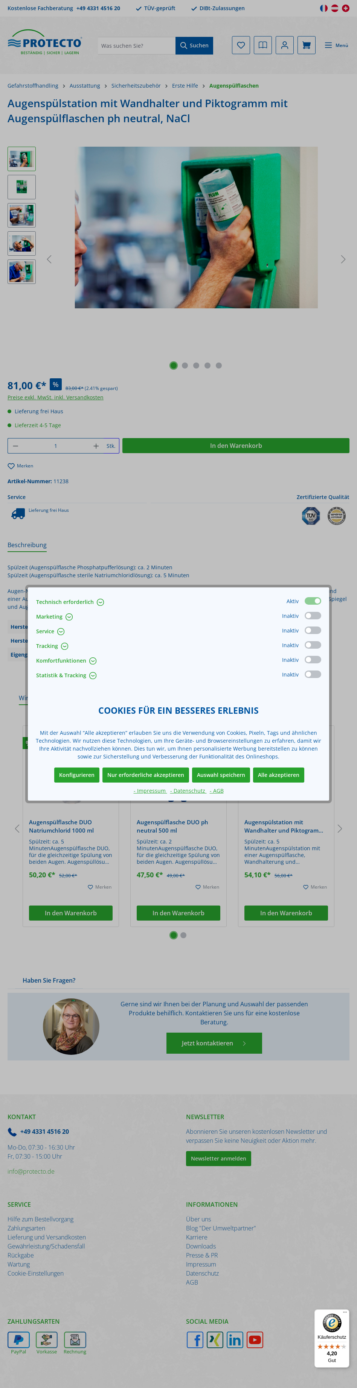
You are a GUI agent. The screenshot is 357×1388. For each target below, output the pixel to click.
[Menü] (344, 1313)
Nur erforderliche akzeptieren (145, 774)
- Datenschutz (188, 790)
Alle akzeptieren (278, 774)
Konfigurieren (77, 774)
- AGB (217, 790)
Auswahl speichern (221, 774)
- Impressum (150, 790)
